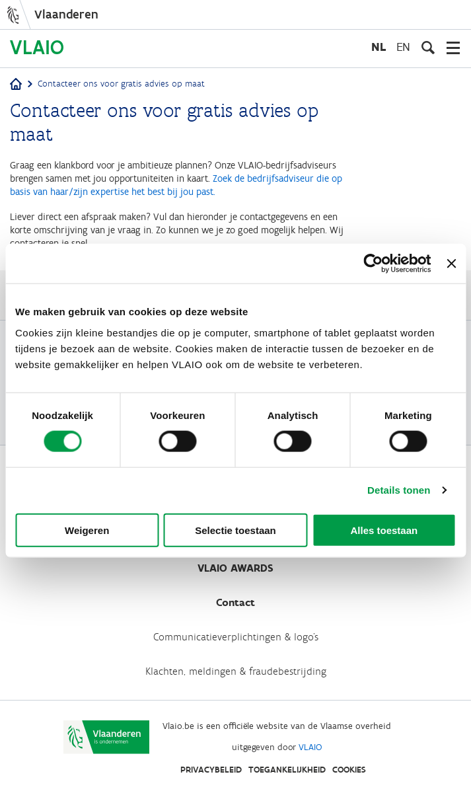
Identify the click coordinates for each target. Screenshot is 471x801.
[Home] (16, 85)
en (403, 46)
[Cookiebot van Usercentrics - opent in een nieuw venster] (373, 264)
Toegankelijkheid (287, 769)
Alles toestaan (383, 529)
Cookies (349, 769)
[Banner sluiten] (451, 263)
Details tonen (398, 490)
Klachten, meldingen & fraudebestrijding (235, 671)
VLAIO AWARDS (235, 568)
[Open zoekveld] (428, 47)
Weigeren (87, 529)
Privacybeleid (211, 769)
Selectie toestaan (235, 529)
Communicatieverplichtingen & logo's (235, 636)
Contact (235, 602)
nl (378, 46)
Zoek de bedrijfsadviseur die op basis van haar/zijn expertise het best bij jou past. (176, 185)
